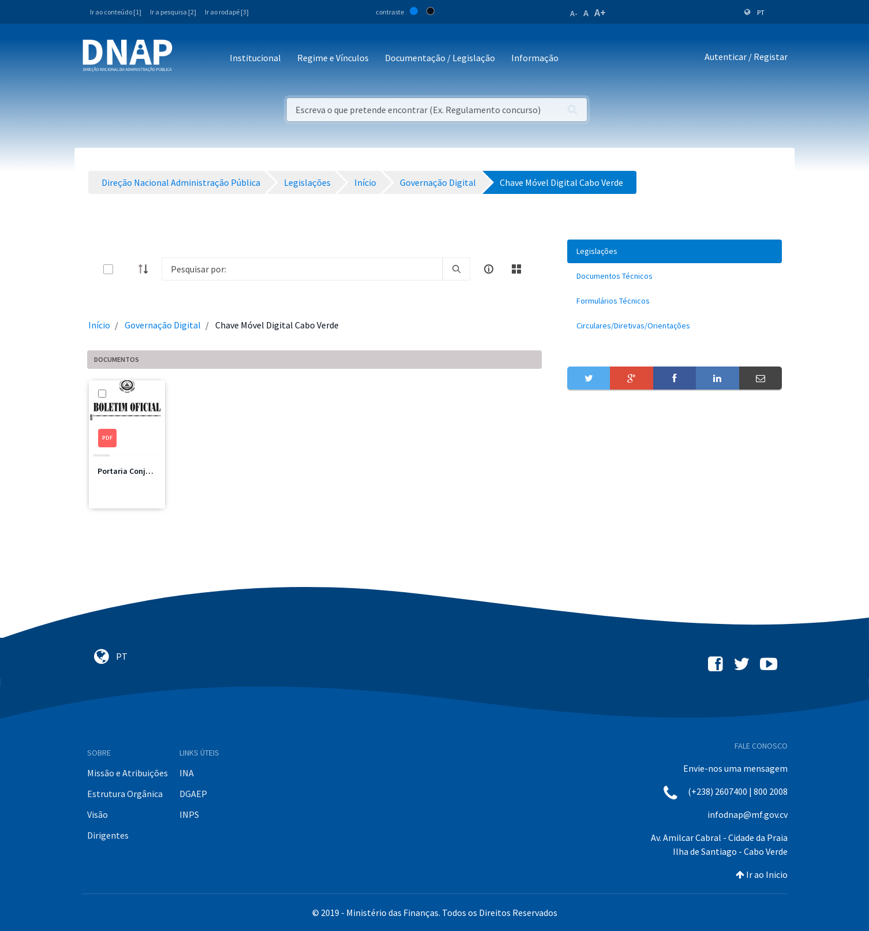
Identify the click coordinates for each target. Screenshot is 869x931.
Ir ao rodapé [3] (227, 12)
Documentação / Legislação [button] (440, 57)
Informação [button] (535, 57)
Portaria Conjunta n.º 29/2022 (151, 471)
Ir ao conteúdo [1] (115, 12)
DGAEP (193, 793)
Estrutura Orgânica (125, 793)
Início (99, 325)
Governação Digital (163, 325)
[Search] (302, 269)
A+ (600, 12)
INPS (189, 814)
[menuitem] (674, 251)
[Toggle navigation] (189, 58)
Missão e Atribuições (127, 773)
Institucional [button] (255, 57)
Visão (97, 814)
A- (574, 13)
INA (186, 773)
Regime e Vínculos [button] (333, 57)
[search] (456, 269)
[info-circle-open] (489, 269)
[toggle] (127, 269)
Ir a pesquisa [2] (173, 12)
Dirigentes (108, 835)
